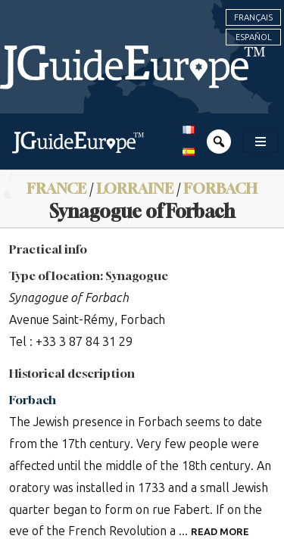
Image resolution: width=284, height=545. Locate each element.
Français (253, 17)
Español (254, 37)
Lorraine (134, 188)
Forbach (220, 188)
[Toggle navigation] (260, 141)
